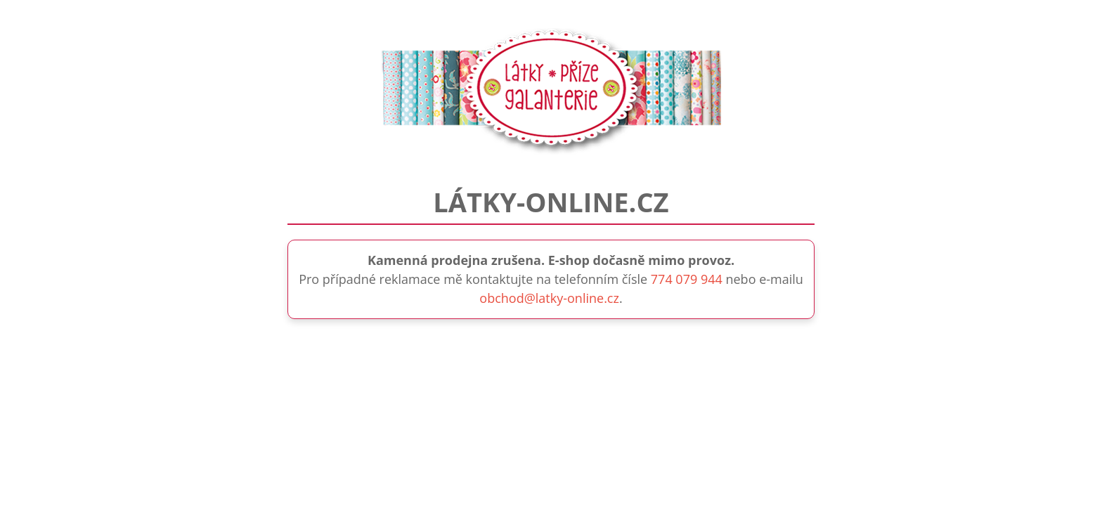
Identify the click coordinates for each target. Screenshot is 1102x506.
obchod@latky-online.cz (549, 298)
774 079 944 (686, 279)
